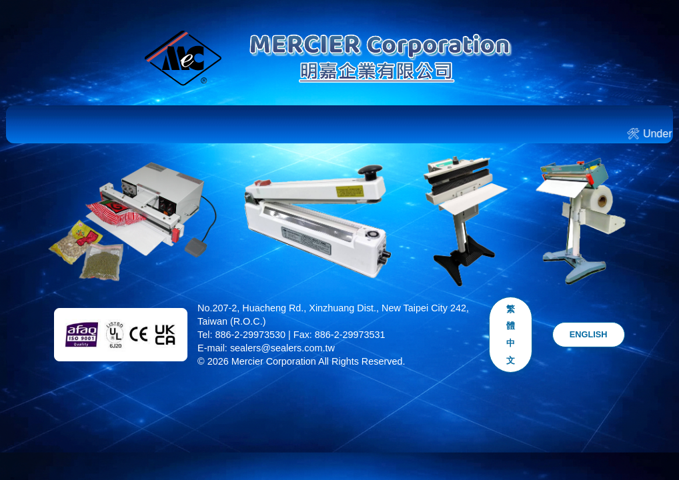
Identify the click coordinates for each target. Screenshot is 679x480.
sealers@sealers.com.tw (282, 348)
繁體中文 (510, 334)
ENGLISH (589, 334)
